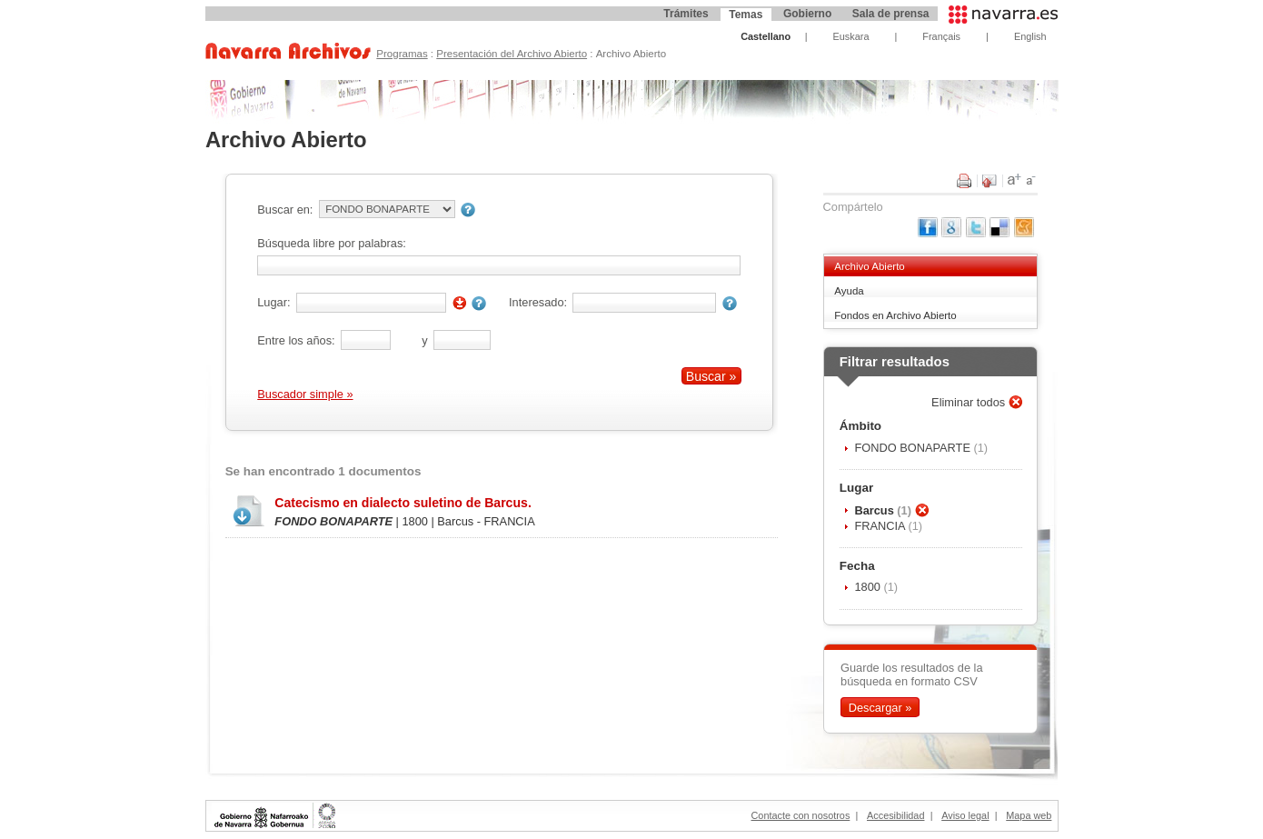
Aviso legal (965, 815)
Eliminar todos (970, 402)
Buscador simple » (305, 394)
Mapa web (1028, 815)
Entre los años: (295, 340)
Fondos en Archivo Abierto (895, 315)
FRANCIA (881, 526)
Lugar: (273, 302)
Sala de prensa (891, 13)
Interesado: (538, 302)
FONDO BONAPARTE (913, 447)
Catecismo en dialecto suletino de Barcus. (402, 502)
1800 (868, 587)
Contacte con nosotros (800, 815)
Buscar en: (285, 209)
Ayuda (848, 290)
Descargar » (880, 707)
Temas (745, 14)
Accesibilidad (895, 815)
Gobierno (807, 13)
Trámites (685, 13)
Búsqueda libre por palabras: (331, 243)
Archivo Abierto (869, 266)
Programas (401, 53)
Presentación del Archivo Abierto (511, 53)
